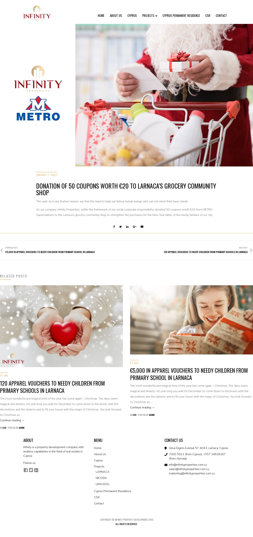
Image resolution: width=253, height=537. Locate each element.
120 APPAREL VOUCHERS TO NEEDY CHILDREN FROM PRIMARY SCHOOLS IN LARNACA (52, 386)
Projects (149, 16)
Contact (221, 15)
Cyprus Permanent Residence (181, 15)
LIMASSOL (102, 484)
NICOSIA (101, 478)
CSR (207, 15)
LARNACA (102, 472)
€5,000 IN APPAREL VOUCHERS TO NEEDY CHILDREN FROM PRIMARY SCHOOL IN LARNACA (189, 374)
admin (21, 427)
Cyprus (132, 15)
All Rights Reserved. (126, 524)
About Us (116, 15)
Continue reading (61, 420)
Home (101, 15)
